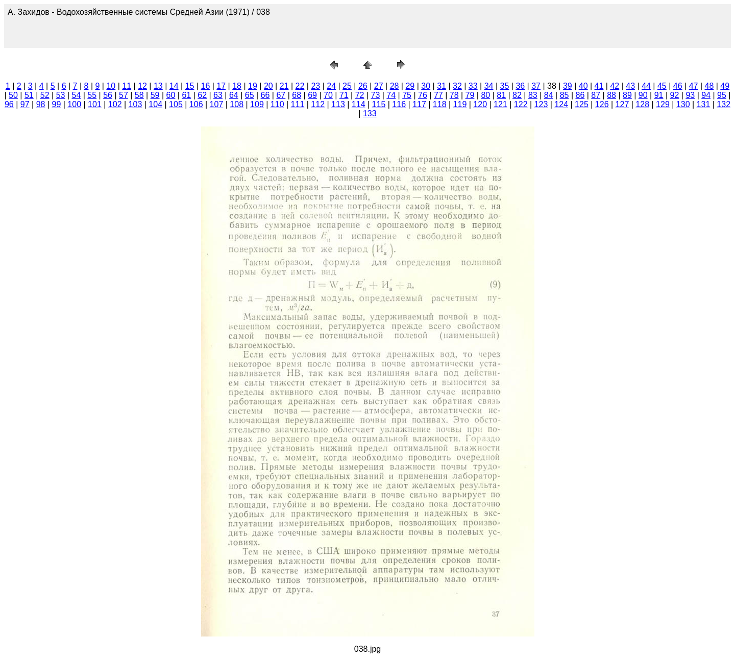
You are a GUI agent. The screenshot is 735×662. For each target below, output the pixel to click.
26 (363, 86)
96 (9, 104)
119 (460, 104)
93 (690, 95)
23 (315, 86)
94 (705, 95)
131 (703, 104)
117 (419, 104)
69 (312, 95)
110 (277, 104)
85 (564, 95)
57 (123, 95)
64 (233, 95)
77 (438, 95)
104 (155, 104)
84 (548, 95)
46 (677, 86)
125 (582, 104)
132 (723, 104)
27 (378, 86)
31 (441, 86)
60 (171, 95)
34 (489, 86)
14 (174, 86)
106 (196, 104)
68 (296, 95)
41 (599, 86)
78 (454, 95)
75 (406, 95)
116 (399, 104)
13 (158, 86)
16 (205, 86)
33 (473, 86)
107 (217, 104)
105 (176, 104)
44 (646, 86)
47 (693, 86)
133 (370, 113)
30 (425, 86)
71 (344, 95)
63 (218, 95)
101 (95, 104)
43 (630, 86)
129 (663, 104)
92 (674, 95)
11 (126, 86)
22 (300, 86)
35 (504, 86)
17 (221, 86)
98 (40, 104)
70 (328, 95)
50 (13, 95)
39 (567, 86)
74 (391, 95)
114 (358, 104)
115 (379, 104)
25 (347, 86)
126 (602, 104)
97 (25, 104)
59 (155, 95)
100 (74, 104)
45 (662, 86)
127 (622, 104)
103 (135, 104)
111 (298, 104)
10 (110, 86)
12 (142, 86)
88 (611, 95)
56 (107, 95)
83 (532, 95)
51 (29, 95)
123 (541, 104)
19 (252, 86)
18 (236, 86)
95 (721, 95)
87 (595, 95)
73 (375, 95)
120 (480, 104)
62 (202, 95)
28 (394, 86)
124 (561, 104)
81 (501, 95)
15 (189, 86)
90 (643, 95)
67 (280, 95)
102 (115, 104)
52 (45, 95)
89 (627, 95)
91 (659, 95)
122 (521, 104)
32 (457, 86)
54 (76, 95)
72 (359, 95)
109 (257, 104)
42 (614, 86)
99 (56, 104)
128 (642, 104)
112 (318, 104)
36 (520, 86)
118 (440, 104)
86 (579, 95)
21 (284, 86)
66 (265, 95)
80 (485, 95)
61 (186, 95)
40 (583, 86)
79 (470, 95)
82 (517, 95)
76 (422, 95)
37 (536, 86)
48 (709, 86)
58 (139, 95)
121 (500, 104)
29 (409, 86)
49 (724, 86)
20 (268, 86)
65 (249, 95)
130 (683, 104)
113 (338, 104)
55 (91, 95)
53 (60, 95)
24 (331, 86)
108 (236, 104)
